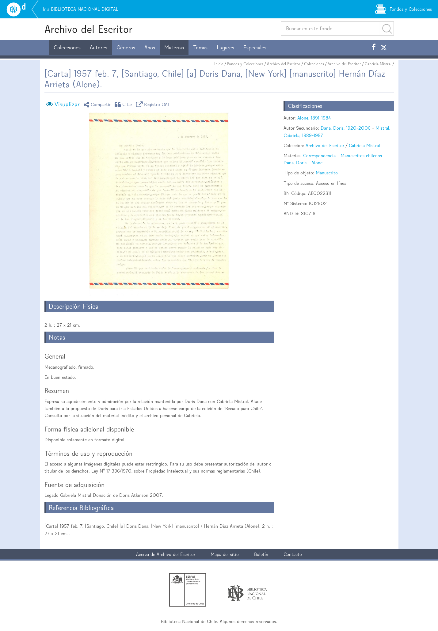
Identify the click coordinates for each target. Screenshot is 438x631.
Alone (316, 162)
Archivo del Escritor (88, 29)
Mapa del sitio (225, 554)
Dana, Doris (295, 162)
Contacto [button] (293, 554)
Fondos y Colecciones (245, 64)
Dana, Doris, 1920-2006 (346, 128)
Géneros (125, 47)
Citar (124, 104)
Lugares (225, 47)
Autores (98, 47)
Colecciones (67, 47)
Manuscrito (327, 173)
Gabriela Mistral (378, 64)
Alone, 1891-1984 (314, 118)
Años (149, 47)
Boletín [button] (261, 554)
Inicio (218, 64)
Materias (174, 47)
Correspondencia (319, 155)
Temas (200, 47)
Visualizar (67, 104)
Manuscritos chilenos (361, 155)
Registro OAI (153, 104)
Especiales (254, 47)
